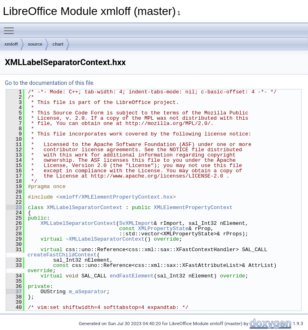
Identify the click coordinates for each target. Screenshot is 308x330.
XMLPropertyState (163, 228)
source (35, 44)
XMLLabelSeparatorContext (84, 207)
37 (14, 291)
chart (57, 44)
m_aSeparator (88, 291)
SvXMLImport (136, 223)
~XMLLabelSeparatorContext (105, 239)
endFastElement (132, 275)
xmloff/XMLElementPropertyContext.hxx (116, 197)
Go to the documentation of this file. (50, 83)
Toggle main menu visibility (11, 27)
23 (14, 207)
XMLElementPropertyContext (193, 207)
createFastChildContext (62, 254)
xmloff (11, 44)
